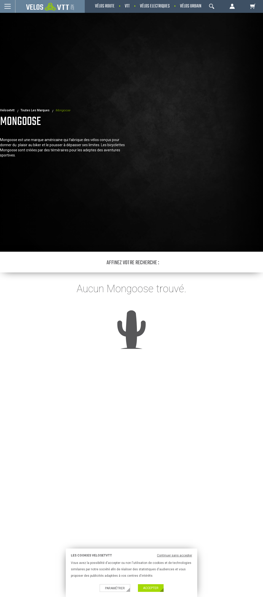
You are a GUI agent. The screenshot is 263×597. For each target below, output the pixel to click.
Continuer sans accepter (174, 555)
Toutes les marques (35, 110)
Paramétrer (115, 588)
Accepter (150, 588)
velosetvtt (7, 110)
